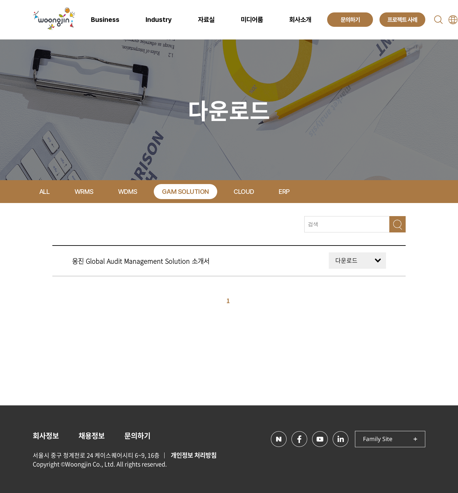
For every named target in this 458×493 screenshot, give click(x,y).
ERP (284, 192)
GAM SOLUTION (185, 192)
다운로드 (346, 260)
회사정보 (46, 435)
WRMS (84, 192)
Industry (159, 20)
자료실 (206, 20)
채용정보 (92, 435)
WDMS (127, 192)
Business (105, 20)
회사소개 (300, 20)
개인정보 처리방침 (194, 455)
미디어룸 (252, 20)
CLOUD (244, 192)
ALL (44, 192)
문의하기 (137, 435)
